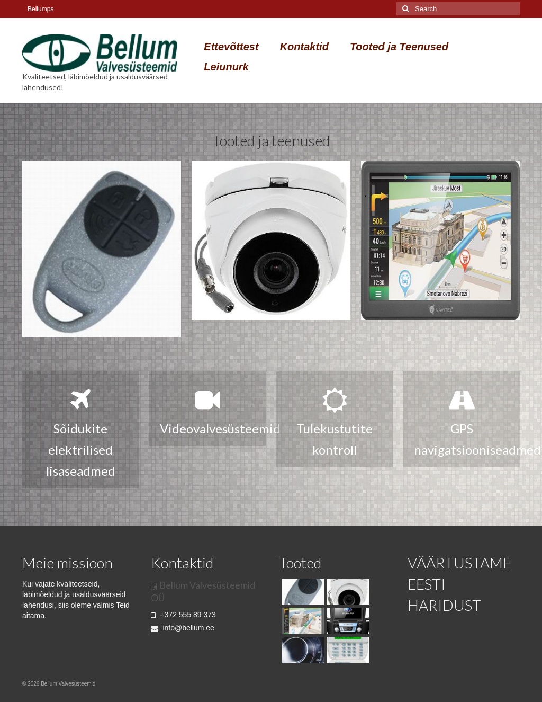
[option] (101, 249)
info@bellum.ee (182, 628)
